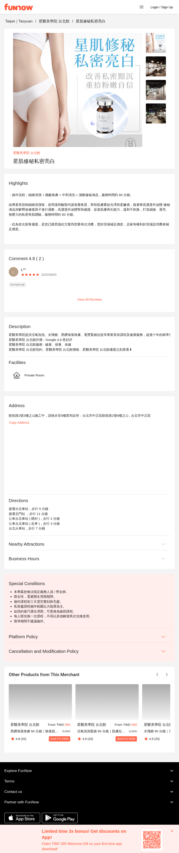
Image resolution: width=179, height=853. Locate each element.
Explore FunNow (89, 771)
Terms (89, 781)
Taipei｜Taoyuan (18, 21)
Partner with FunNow (89, 802)
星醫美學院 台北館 (54, 21)
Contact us (89, 792)
